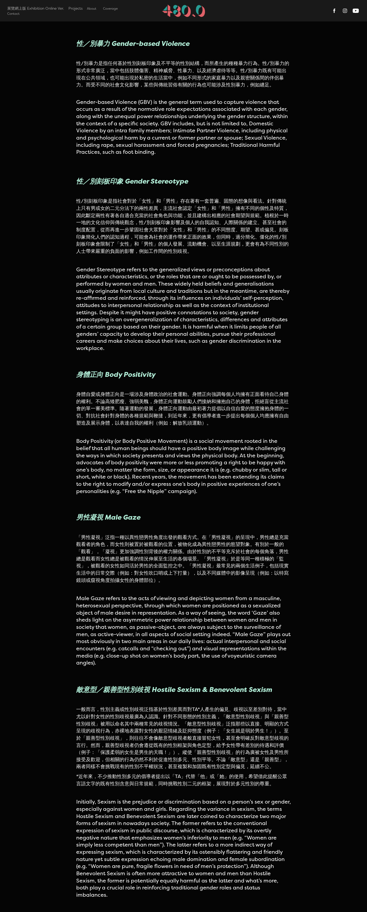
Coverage (110, 8)
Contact (13, 14)
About (91, 8)
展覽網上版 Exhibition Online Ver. (35, 8)
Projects (75, 8)
